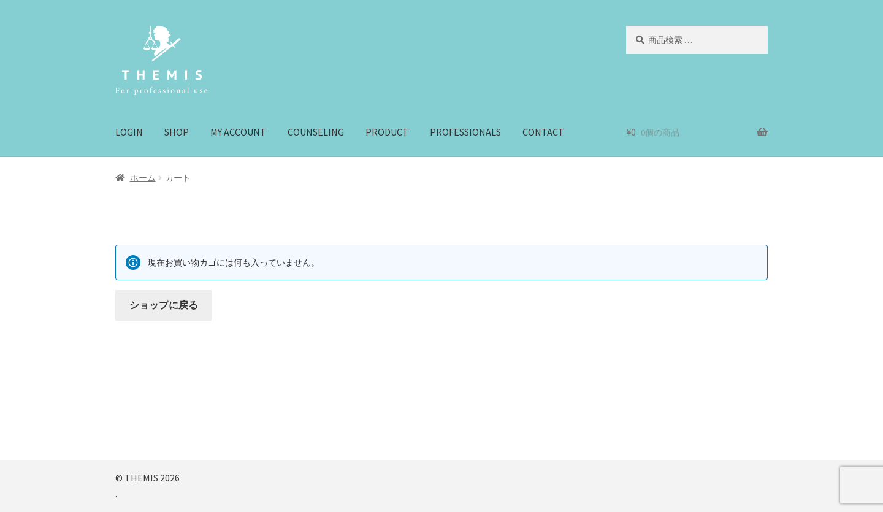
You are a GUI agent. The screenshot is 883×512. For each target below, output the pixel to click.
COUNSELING (316, 132)
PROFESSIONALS (465, 132)
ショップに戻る (163, 305)
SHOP (176, 132)
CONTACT (543, 132)
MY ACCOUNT (238, 132)
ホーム (143, 177)
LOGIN (129, 132)
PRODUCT (386, 132)
